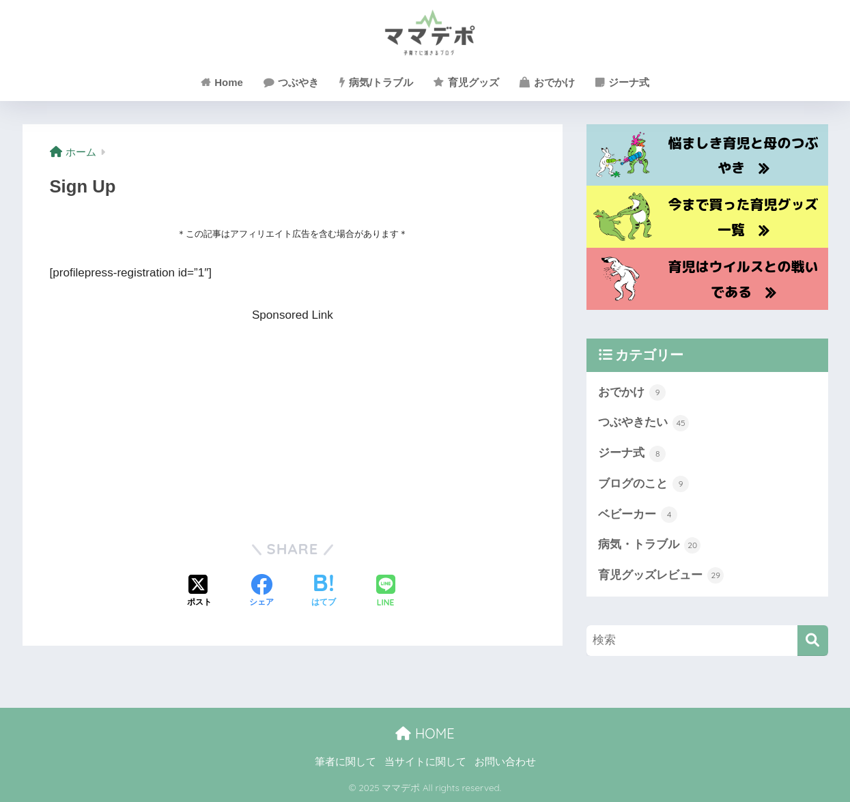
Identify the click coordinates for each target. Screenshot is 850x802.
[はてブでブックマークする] (323, 591)
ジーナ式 (622, 82)
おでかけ (547, 82)
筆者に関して (345, 761)
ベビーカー (638, 514)
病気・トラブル (649, 545)
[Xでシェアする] (199, 591)
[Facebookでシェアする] (261, 591)
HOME (424, 733)
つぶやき (291, 82)
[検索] (812, 640)
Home (222, 82)
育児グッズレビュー (661, 575)
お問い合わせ (505, 761)
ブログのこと (644, 484)
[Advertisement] (293, 421)
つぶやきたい (644, 423)
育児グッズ (466, 82)
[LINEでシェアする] (385, 592)
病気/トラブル (376, 82)
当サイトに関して (425, 761)
